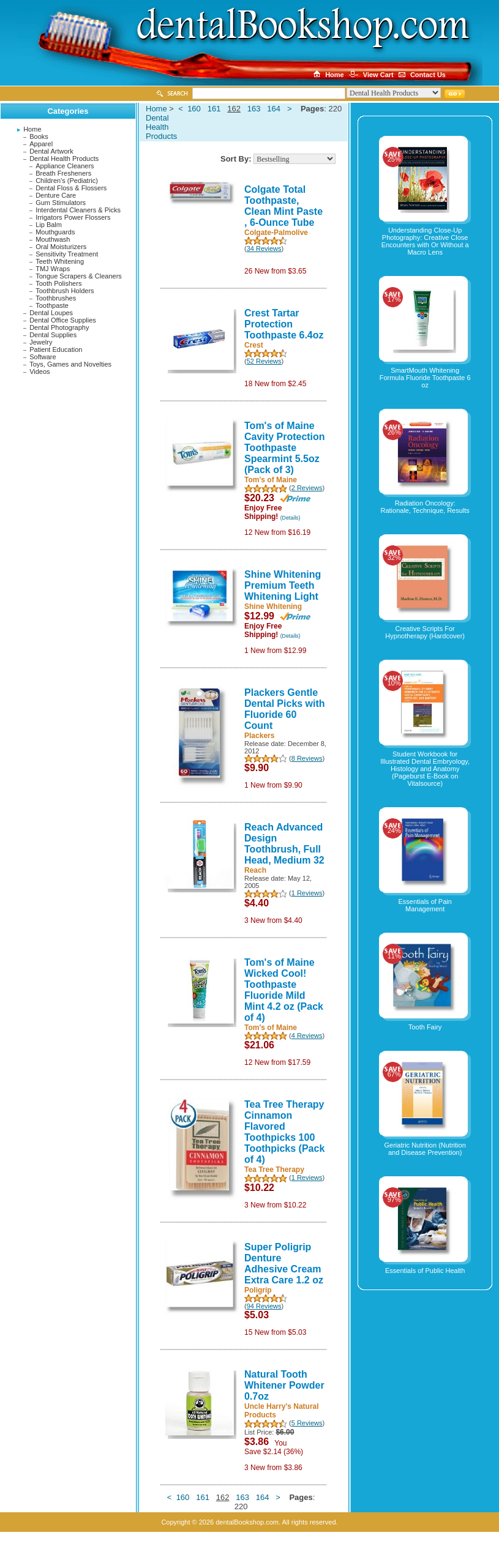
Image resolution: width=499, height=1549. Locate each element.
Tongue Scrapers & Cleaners (79, 276)
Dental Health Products (64, 158)
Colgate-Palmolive (276, 232)
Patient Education (55, 349)
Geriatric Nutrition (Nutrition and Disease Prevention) (425, 1148)
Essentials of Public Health (425, 1270)
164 (273, 108)
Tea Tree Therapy (274, 1169)
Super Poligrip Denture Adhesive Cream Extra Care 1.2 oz (283, 1263)
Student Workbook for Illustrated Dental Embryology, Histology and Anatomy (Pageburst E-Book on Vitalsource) (425, 768)
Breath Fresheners (63, 173)
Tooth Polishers (58, 283)
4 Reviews (307, 1035)
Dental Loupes (51, 312)
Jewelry (40, 342)
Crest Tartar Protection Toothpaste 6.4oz (284, 324)
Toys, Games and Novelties (70, 364)
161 (214, 108)
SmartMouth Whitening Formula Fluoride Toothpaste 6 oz (425, 378)
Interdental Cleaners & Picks (78, 210)
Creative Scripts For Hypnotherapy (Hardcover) (425, 632)
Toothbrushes (56, 298)
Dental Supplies (53, 334)
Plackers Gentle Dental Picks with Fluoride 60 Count (284, 709)
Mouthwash (53, 239)
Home (32, 129)
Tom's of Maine (270, 480)
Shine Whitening (273, 606)
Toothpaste (52, 305)
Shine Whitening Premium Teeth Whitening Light (282, 585)
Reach (255, 870)
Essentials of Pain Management (424, 905)
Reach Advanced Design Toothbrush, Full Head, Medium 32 (284, 843)
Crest (253, 345)
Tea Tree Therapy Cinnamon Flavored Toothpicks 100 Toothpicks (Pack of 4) (284, 1132)
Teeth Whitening (60, 261)
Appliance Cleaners (65, 166)
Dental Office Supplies (62, 320)
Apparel (41, 143)
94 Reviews (264, 1306)
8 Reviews (307, 758)
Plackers (259, 735)
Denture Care (56, 195)
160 (194, 108)
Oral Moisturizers (61, 246)
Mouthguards (55, 232)
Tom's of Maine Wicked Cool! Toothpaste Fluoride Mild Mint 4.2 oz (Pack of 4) (283, 990)
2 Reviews (307, 487)
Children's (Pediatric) (67, 180)
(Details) (290, 518)
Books (38, 136)
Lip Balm (49, 224)
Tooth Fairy (424, 1027)
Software (42, 356)
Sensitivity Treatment (67, 254)
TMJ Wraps (53, 268)
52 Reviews (264, 361)
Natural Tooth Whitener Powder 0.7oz (284, 1385)
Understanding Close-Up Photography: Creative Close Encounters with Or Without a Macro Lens (425, 241)
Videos (39, 371)
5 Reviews (307, 1423)
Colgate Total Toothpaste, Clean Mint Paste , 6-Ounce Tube (283, 206)
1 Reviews (307, 893)
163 (254, 108)
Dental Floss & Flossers (71, 188)
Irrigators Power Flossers (73, 217)
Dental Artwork (51, 151)
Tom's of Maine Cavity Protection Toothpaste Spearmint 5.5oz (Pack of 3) (284, 447)
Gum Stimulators (61, 202)
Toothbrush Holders (65, 290)
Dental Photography (59, 327)
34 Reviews (264, 248)
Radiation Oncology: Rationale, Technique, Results (424, 506)
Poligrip (258, 1290)
